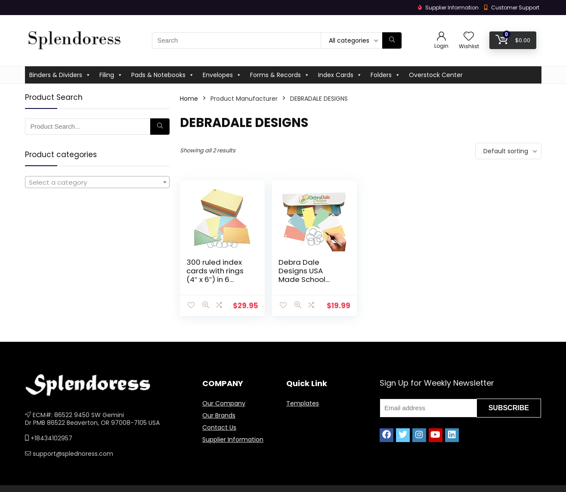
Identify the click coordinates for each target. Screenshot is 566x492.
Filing (111, 75)
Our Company (223, 403)
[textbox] (97, 182)
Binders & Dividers (60, 75)
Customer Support (515, 7)
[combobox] (97, 182)
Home (189, 98)
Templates (302, 403)
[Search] (392, 40)
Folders (385, 75)
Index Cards (340, 75)
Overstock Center (436, 75)
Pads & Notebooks (162, 75)
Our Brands (218, 415)
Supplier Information (232, 439)
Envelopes (222, 75)
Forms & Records (279, 75)
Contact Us (219, 427)
